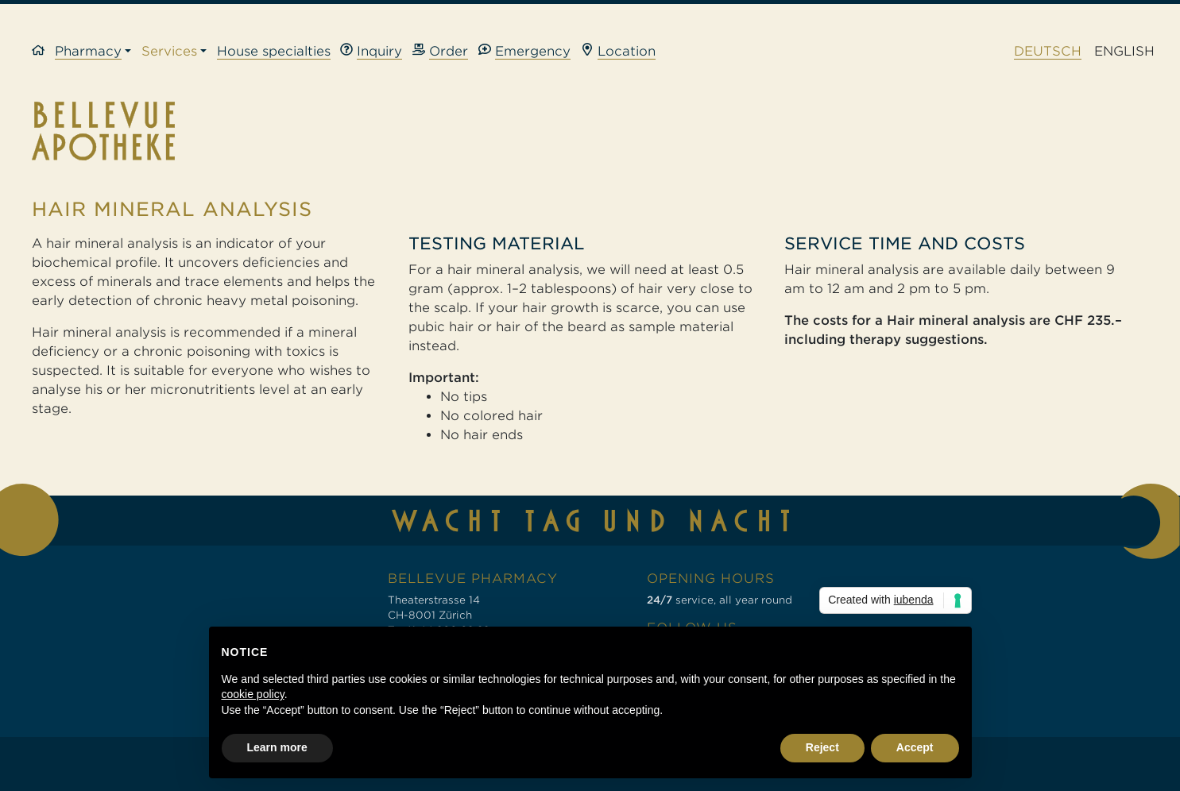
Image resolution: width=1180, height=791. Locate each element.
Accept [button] (915, 747)
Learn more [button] (277, 747)
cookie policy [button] (253, 694)
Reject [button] (822, 747)
